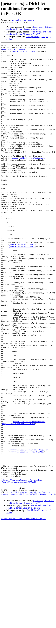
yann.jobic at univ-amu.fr (23, 20)
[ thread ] (36, 36)
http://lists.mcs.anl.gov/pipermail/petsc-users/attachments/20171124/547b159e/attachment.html (28, 583)
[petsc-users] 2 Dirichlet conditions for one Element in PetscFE (30, 28)
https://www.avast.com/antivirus (29, 497)
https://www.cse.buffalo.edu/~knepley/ (28, 531)
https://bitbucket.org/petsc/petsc (29, 181)
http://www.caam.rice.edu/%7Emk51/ (26, 533)
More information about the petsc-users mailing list (23, 609)
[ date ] (29, 36)
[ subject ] (45, 36)
